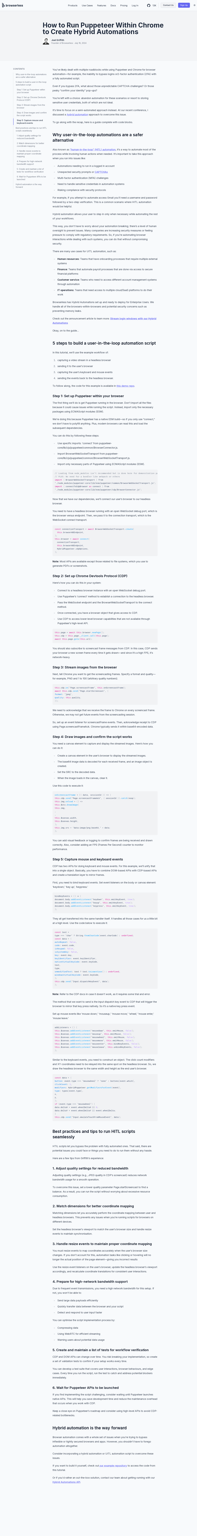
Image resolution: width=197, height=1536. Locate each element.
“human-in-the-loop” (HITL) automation (93, 149)
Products (72, 5)
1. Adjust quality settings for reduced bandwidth (29, 136)
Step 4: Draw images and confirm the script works (32, 114)
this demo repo (125, 385)
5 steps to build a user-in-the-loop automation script (31, 83)
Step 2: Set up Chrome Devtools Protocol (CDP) (31, 98)
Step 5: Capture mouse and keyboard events (30, 121)
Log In (135, 5)
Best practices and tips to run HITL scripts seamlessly (31, 129)
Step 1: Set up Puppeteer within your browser (31, 91)
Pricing (123, 5)
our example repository (113, 1469)
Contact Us (168, 5)
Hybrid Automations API (66, 1485)
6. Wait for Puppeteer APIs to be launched (31, 178)
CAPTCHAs (101, 172)
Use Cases (87, 5)
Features (101, 5)
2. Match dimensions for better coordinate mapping (30, 144)
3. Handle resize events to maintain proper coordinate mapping (29, 154)
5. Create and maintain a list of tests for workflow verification (30, 170)
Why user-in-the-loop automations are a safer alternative (31, 75)
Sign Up (184, 5)
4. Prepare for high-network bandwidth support (29, 162)
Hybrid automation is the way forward (29, 185)
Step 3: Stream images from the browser (31, 106)
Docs (113, 5)
